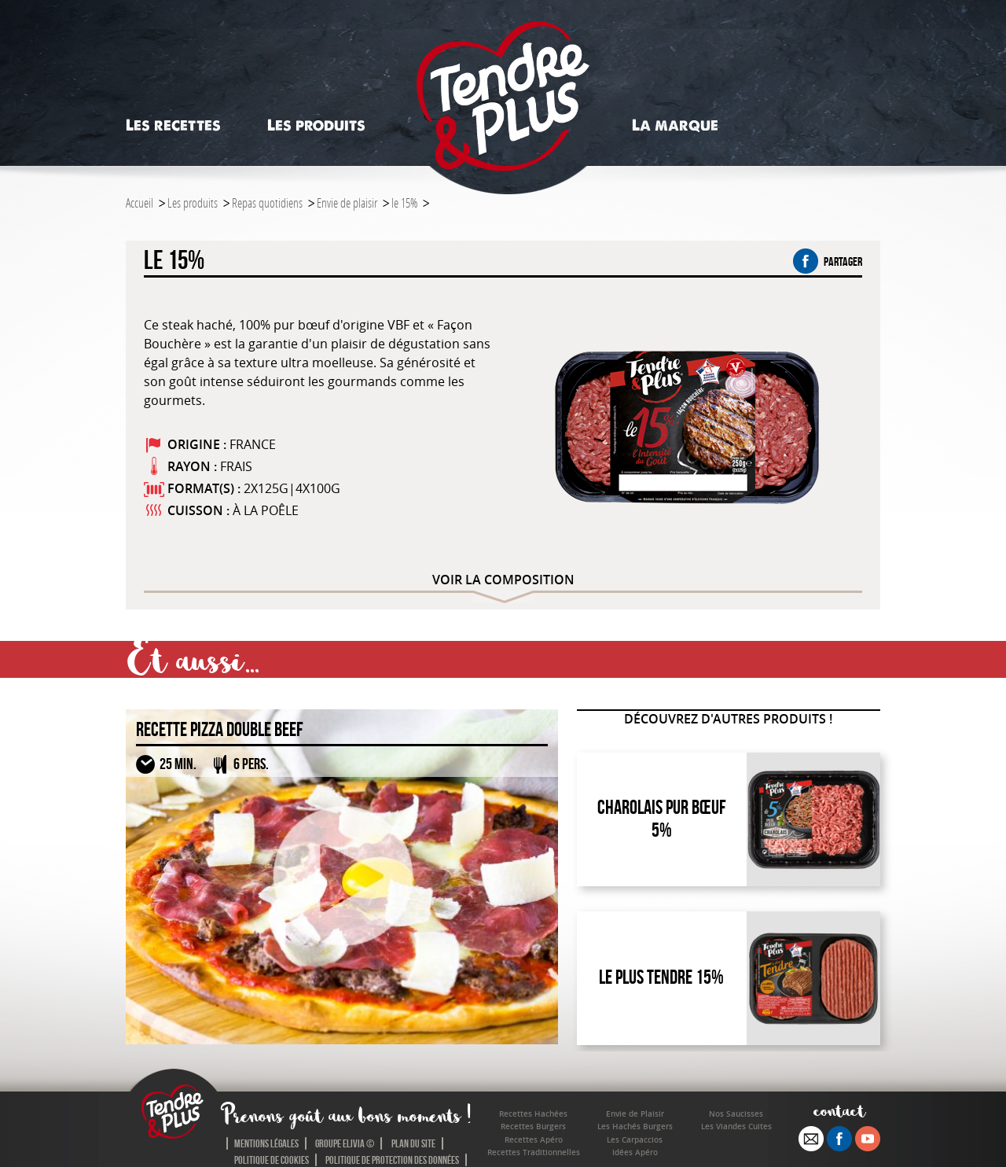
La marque (675, 125)
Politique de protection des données (392, 1160)
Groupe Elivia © (344, 1143)
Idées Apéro (635, 1152)
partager (827, 261)
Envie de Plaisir (635, 1114)
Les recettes (173, 125)
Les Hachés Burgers (635, 1126)
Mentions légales (266, 1143)
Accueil (139, 202)
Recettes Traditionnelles (533, 1152)
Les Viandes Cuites (736, 1126)
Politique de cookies (271, 1160)
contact (839, 1110)
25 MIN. (178, 763)
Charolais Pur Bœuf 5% (661, 819)
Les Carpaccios (635, 1140)
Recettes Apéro (534, 1140)
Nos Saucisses (736, 1114)
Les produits (316, 125)
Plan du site (413, 1143)
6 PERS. (251, 763)
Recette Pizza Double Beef (219, 729)
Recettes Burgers (533, 1126)
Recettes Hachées (533, 1114)
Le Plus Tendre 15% (661, 977)
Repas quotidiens (267, 202)
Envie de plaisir (347, 202)
